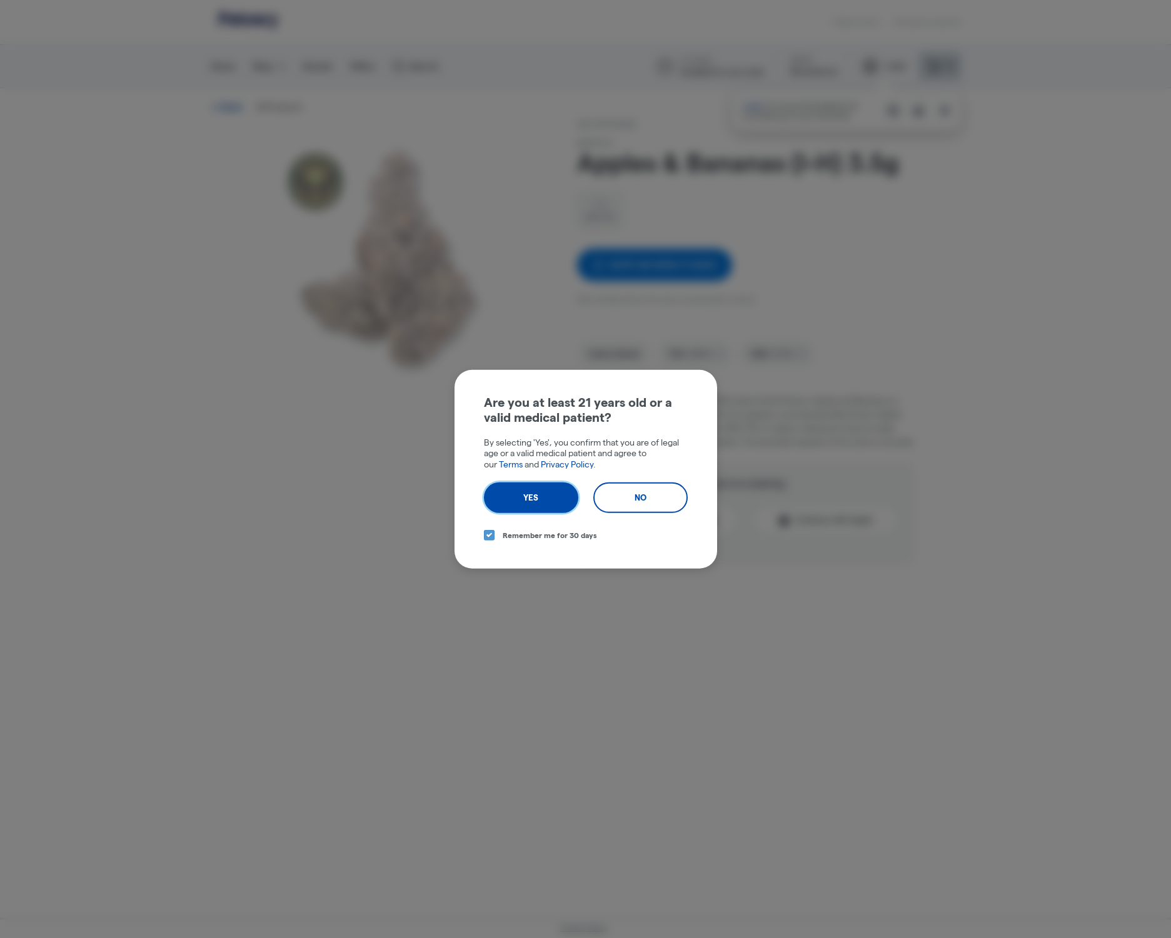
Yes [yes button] (530, 497)
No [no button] (640, 497)
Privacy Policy (567, 464)
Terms (511, 464)
